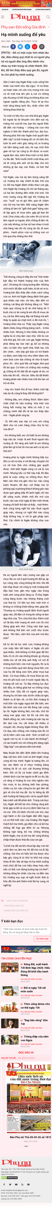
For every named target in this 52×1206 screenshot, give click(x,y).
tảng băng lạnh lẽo (14, 906)
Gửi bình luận (42, 938)
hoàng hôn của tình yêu (16, 911)
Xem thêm (26, 1151)
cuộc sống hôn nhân (17, 901)
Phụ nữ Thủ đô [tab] (8, 1058)
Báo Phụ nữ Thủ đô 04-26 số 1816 (26, 1137)
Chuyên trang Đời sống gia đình (21, 9)
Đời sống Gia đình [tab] (26, 1058)
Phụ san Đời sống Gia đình (23, 27)
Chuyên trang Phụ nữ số (42, 9)
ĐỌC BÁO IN (26, 1052)
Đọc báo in (5, 9)
